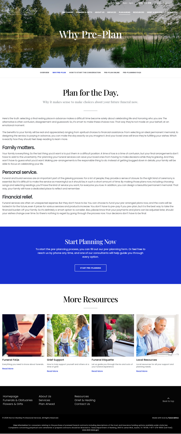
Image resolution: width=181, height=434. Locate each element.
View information (20, 425)
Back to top (168, 401)
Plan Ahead (47, 404)
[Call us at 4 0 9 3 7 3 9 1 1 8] (144, 3)
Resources (82, 397)
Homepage (10, 397)
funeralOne (173, 418)
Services (44, 400)
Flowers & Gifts (13, 404)
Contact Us (82, 404)
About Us (45, 397)
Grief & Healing (85, 400)
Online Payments (164, 3)
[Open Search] (178, 3)
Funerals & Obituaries (18, 400)
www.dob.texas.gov (90, 430)
